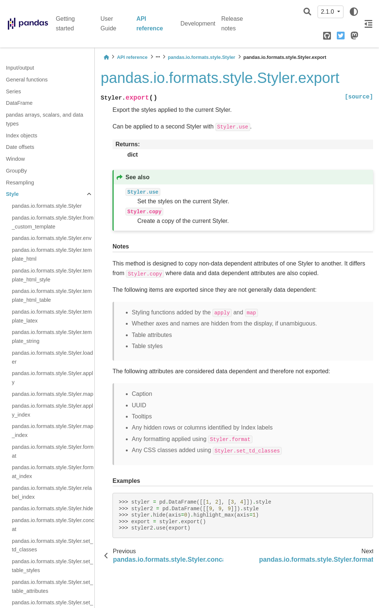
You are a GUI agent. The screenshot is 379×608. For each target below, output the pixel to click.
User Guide (109, 23)
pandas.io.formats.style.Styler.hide (52, 508)
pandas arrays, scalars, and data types (44, 119)
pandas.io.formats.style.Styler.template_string (52, 336)
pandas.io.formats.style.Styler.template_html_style (52, 275)
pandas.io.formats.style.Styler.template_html (52, 254)
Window (15, 159)
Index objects (21, 135)
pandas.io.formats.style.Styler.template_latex (52, 316)
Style (12, 194)
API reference (149, 23)
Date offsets (20, 147)
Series (13, 91)
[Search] (307, 12)
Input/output (20, 68)
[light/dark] (353, 11)
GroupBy (16, 171)
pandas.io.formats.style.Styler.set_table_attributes (52, 586)
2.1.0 (328, 12)
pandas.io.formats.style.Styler (47, 206)
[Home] (106, 57)
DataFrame (19, 103)
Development (198, 23)
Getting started (65, 23)
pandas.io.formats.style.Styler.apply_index (52, 410)
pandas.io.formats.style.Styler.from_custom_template (53, 222)
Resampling (20, 183)
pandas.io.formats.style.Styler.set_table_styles (52, 565)
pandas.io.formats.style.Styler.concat (53, 524)
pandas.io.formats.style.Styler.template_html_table (52, 295)
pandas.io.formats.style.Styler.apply (52, 377)
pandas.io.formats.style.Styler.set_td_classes (52, 545)
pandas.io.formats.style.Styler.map (52, 394)
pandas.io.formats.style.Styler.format (53, 451)
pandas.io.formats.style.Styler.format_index (53, 471)
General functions (27, 80)
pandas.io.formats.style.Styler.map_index (52, 430)
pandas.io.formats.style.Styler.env (51, 238)
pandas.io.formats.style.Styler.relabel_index (52, 492)
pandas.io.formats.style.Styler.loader (52, 357)
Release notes (232, 23)
